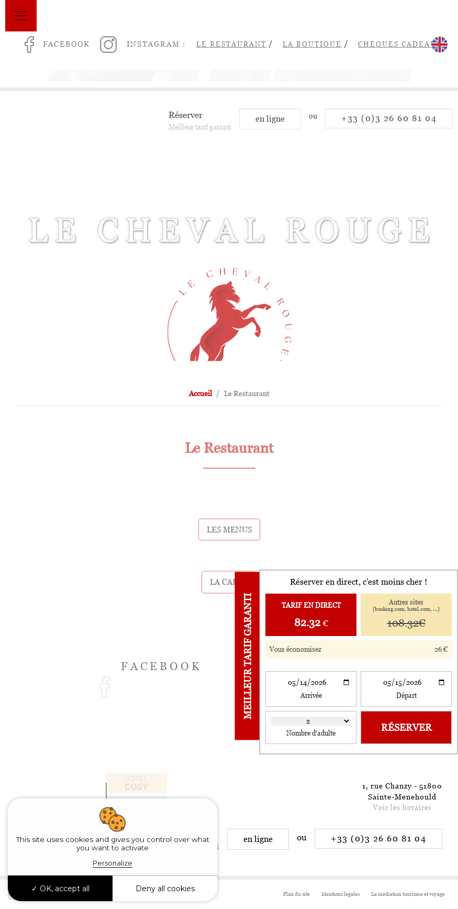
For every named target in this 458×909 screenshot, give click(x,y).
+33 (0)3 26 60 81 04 (389, 124)
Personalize (112, 863)
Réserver (406, 727)
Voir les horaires (402, 808)
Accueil (200, 393)
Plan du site (296, 894)
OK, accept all (60, 888)
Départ (406, 695)
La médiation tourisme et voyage (408, 894)
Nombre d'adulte (311, 733)
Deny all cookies (165, 888)
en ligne (270, 124)
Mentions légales (340, 894)
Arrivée (311, 695)
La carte (229, 597)
